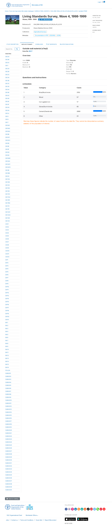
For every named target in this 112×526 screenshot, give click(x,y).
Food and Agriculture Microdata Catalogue (21, 11)
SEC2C (7, 74)
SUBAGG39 (8, 487)
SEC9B (7, 170)
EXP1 (6, 260)
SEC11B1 (7, 200)
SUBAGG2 (8, 376)
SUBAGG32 (8, 466)
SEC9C (7, 176)
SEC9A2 (7, 161)
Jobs (7, 520)
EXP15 (7, 301)
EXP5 (6, 271)
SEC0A (7, 56)
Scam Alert (39, 520)
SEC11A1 (7, 194)
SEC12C (7, 221)
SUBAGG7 (8, 391)
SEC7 (6, 122)
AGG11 (7, 254)
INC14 (7, 361)
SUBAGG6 (8, 388)
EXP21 (7, 319)
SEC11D (7, 209)
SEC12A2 (7, 215)
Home (6, 11)
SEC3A (7, 77)
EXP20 (7, 316)
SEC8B (7, 134)
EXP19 (7, 313)
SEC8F (7, 149)
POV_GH (7, 370)
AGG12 (7, 256)
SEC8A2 (7, 128)
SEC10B (7, 182)
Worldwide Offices (31, 515)
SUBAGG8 (8, 394)
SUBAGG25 (8, 445)
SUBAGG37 (8, 481)
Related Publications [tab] (66, 44)
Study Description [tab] (12, 44)
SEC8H (7, 155)
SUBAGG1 (8, 373)
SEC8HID (7, 158)
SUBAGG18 (8, 424)
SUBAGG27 (8, 451)
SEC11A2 (7, 197)
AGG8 (7, 245)
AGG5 (7, 236)
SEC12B (7, 218)
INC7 (6, 340)
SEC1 (6, 65)
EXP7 (6, 277)
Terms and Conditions (26, 520)
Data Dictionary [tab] (27, 44)
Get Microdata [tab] (51, 44)
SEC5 (6, 116)
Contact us (14, 520)
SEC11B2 (7, 203)
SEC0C (7, 62)
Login (99, 2)
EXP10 (7, 286)
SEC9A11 (7, 164)
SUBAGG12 (8, 406)
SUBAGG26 (8, 448)
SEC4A (7, 89)
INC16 (7, 367)
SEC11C (7, 206)
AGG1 (7, 224)
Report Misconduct (50, 520)
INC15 (7, 364)
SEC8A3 (7, 131)
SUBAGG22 (8, 436)
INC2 (6, 325)
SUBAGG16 (8, 418)
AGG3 (7, 230)
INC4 (6, 331)
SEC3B (7, 80)
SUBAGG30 (8, 460)
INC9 (6, 346)
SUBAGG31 (8, 463)
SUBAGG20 (8, 430)
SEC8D (7, 143)
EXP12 (7, 292)
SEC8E (7, 146)
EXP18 (7, 310)
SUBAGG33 (8, 469)
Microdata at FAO (37, 5)
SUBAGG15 (8, 415)
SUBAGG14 (8, 412)
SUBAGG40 (8, 490)
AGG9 (7, 248)
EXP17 (7, 307)
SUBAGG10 (8, 400)
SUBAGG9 (8, 397)
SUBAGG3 (8, 379)
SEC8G (7, 152)
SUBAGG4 (8, 382)
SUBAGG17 (8, 421)
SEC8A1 (7, 125)
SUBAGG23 (8, 439)
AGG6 (7, 239)
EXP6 (6, 274)
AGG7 (7, 242)
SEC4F (7, 104)
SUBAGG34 (8, 472)
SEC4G (7, 107)
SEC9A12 (7, 167)
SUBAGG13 (8, 409)
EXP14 (7, 298)
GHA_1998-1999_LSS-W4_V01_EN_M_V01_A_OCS (64, 11)
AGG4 (7, 233)
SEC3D (7, 86)
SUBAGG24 (8, 442)
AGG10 (7, 250)
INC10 (7, 349)
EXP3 (6, 266)
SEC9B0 (7, 173)
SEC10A (7, 179)
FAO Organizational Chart (14, 515)
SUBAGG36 (8, 478)
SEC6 (6, 119)
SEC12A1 (7, 212)
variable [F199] (83, 11)
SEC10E (7, 191)
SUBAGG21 (8, 433)
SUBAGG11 (8, 403)
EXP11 (7, 289)
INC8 (6, 343)
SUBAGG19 (8, 427)
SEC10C (7, 185)
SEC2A (7, 68)
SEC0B (7, 59)
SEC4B (7, 92)
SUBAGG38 (8, 484)
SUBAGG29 (8, 457)
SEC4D (7, 98)
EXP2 (6, 262)
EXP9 (6, 283)
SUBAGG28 (8, 454)
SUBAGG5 (8, 385)
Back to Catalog (12, 498)
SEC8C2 (7, 140)
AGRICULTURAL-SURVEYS (42, 11)
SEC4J (7, 113)
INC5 (6, 334)
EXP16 (7, 304)
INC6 (6, 337)
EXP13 (7, 295)
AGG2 (7, 227)
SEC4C (7, 95)
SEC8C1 (7, 137)
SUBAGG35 (8, 475)
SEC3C (7, 83)
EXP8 (6, 280)
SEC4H (7, 110)
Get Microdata (45, 19)
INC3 (6, 328)
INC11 (6, 352)
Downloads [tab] (39, 44)
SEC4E (7, 101)
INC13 (7, 358)
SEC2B (7, 71)
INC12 (7, 355)
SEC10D (7, 188)
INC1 (6, 322)
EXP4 (6, 268)
